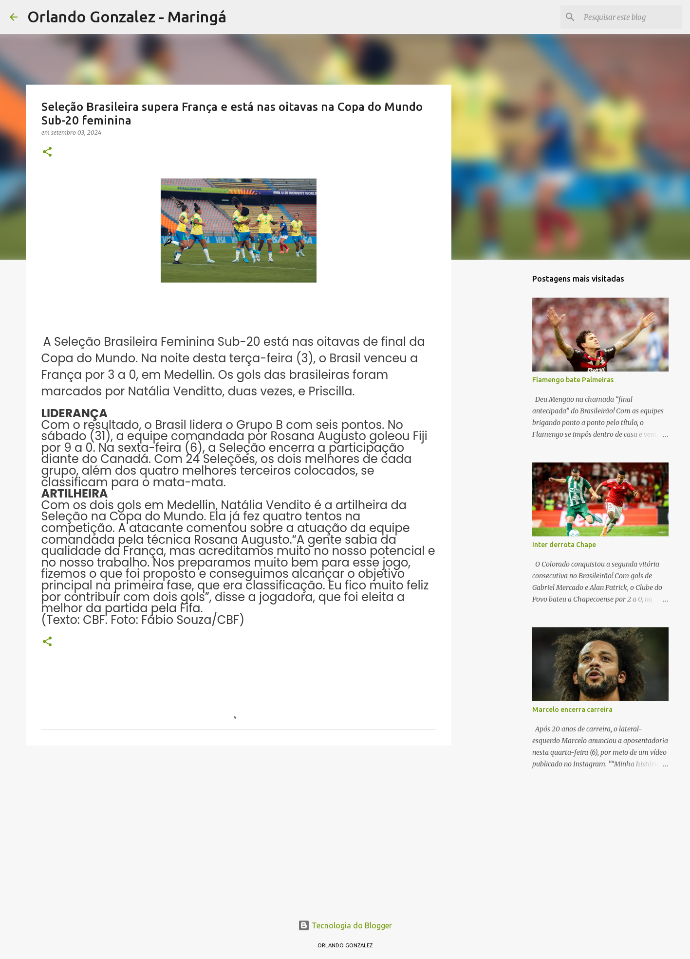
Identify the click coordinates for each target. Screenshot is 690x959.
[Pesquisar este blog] (631, 17)
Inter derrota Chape (564, 545)
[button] (47, 152)
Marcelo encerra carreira (572, 709)
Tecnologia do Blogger (345, 925)
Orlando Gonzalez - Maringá (126, 16)
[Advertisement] (238, 828)
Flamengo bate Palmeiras (573, 380)
